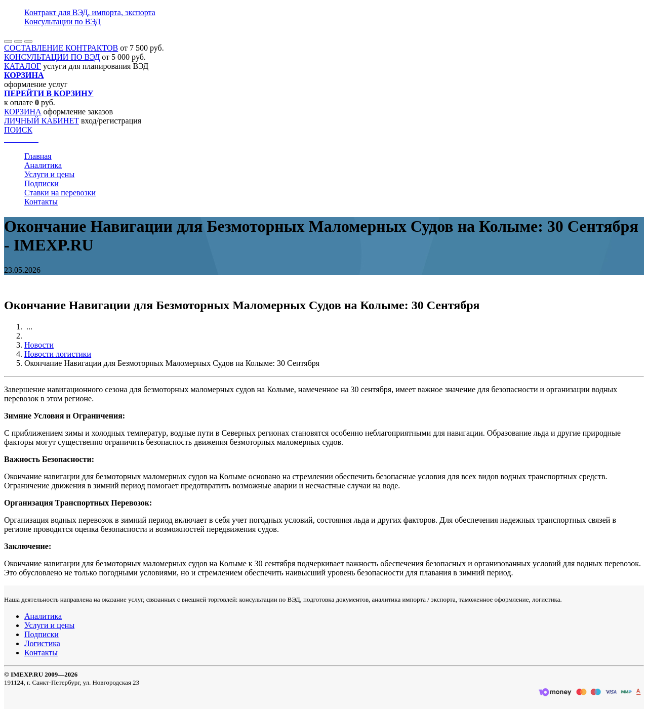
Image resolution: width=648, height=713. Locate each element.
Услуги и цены (49, 174)
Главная (38, 156)
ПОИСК (18, 129)
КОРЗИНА (23, 111)
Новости (39, 345)
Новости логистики (57, 354)
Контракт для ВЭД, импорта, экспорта (89, 12)
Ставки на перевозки (60, 192)
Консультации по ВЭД (62, 21)
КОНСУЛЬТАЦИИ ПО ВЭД (52, 57)
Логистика (42, 643)
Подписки (41, 183)
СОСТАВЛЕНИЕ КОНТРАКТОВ (61, 48)
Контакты (41, 201)
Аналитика (43, 165)
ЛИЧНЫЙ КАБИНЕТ (41, 120)
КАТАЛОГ (22, 66)
